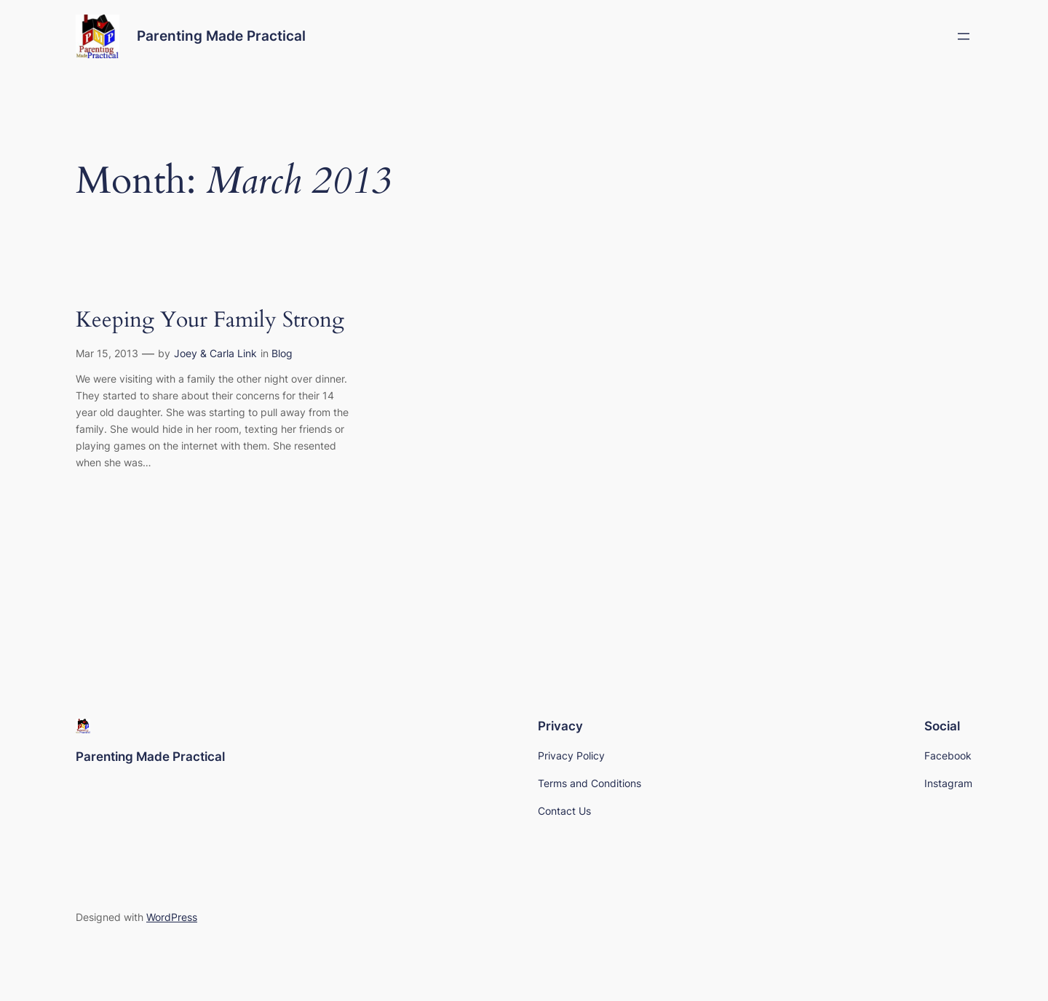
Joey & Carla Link (215, 353)
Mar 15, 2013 (107, 353)
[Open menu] (963, 36)
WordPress (171, 917)
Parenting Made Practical (221, 35)
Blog (282, 353)
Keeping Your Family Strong (210, 321)
